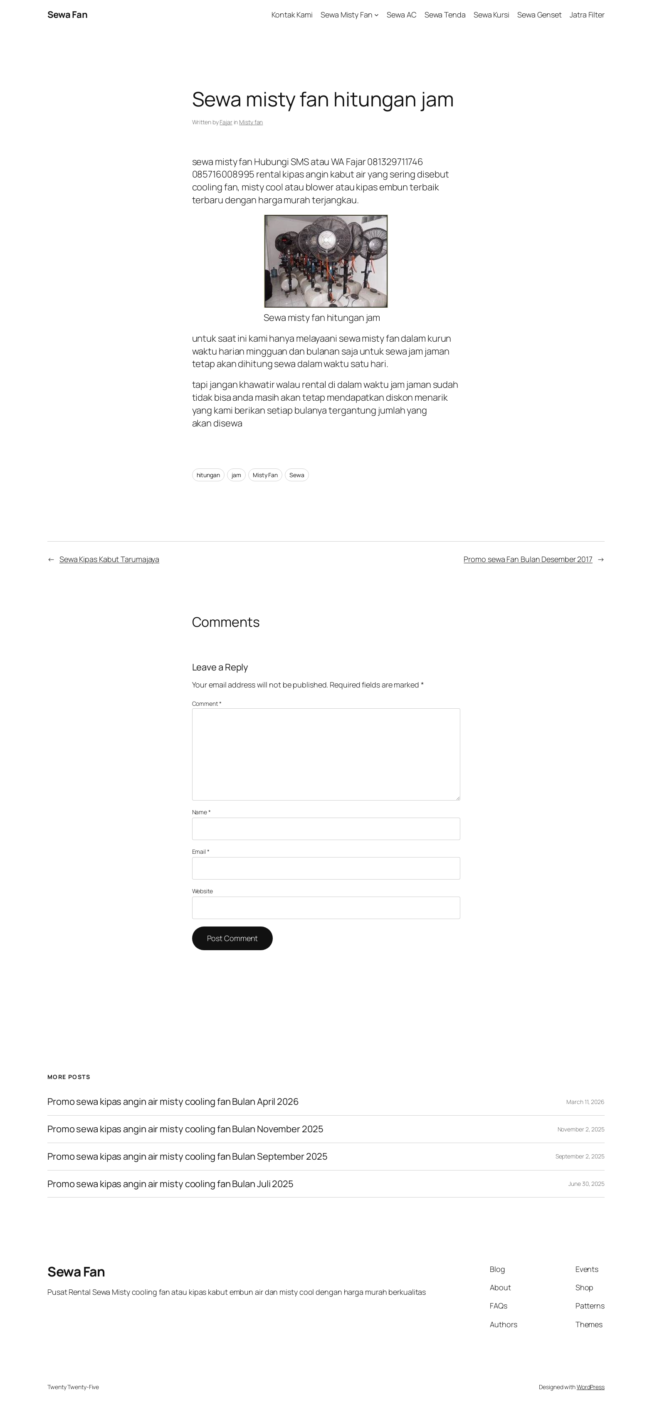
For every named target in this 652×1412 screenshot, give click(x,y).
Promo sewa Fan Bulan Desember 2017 (528, 559)
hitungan (208, 475)
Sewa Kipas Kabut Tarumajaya (109, 559)
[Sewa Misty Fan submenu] (376, 14)
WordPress (591, 1387)
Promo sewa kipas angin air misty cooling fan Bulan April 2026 (173, 1102)
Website (202, 891)
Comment (207, 703)
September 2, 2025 (580, 1156)
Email (201, 851)
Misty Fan (265, 475)
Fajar (226, 122)
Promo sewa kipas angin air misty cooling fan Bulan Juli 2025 (171, 1184)
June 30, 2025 (586, 1184)
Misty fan (251, 122)
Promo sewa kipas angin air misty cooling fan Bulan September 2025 (187, 1156)
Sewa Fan (67, 14)
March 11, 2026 (585, 1102)
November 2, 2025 (581, 1129)
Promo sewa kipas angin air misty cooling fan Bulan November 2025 (185, 1129)
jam (237, 475)
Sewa (296, 475)
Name (201, 812)
